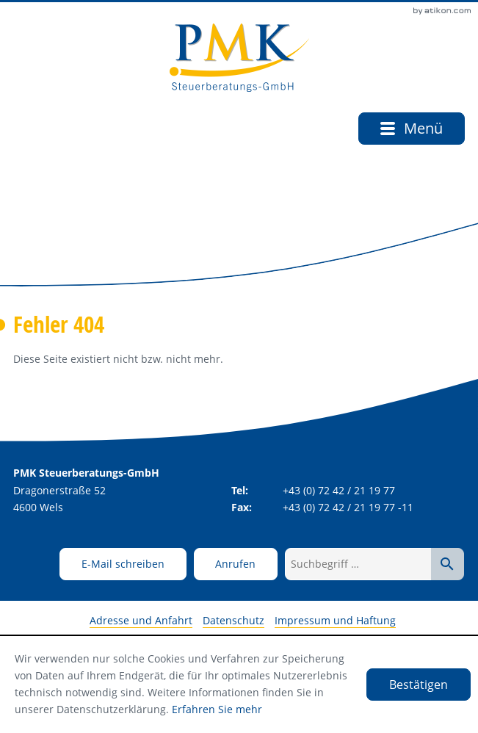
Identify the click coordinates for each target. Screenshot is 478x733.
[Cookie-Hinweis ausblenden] (418, 684)
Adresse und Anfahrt (141, 620)
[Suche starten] (447, 564)
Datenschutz (233, 620)
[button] (236, 564)
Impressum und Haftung (335, 620)
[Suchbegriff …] (358, 564)
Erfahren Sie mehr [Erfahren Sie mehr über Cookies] (217, 709)
